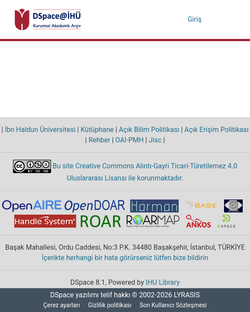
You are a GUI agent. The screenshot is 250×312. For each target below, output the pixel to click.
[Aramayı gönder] (168, 19)
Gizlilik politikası (110, 305)
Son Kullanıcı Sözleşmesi (174, 305)
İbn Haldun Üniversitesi (40, 130)
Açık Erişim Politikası (213, 130)
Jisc (155, 140)
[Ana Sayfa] (48, 19)
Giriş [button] (195, 19)
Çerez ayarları (61, 305)
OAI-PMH (129, 140)
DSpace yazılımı (71, 295)
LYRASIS (188, 295)
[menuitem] (180, 19)
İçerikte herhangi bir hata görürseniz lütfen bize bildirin (125, 258)
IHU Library (164, 282)
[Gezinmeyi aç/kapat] (223, 19)
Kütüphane (97, 130)
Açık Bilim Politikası (148, 130)
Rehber (98, 140)
